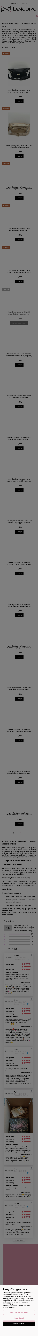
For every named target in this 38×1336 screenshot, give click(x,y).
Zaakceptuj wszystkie (19, 1324)
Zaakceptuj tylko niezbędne (19, 1312)
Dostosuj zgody (19, 1318)
